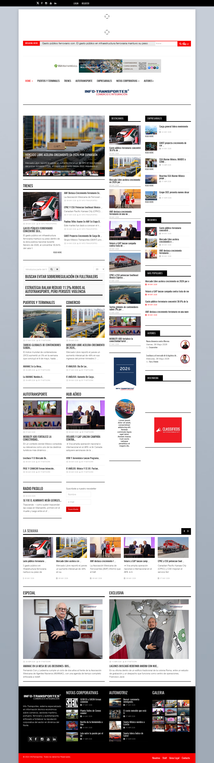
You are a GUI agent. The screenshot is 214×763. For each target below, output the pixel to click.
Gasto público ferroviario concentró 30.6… (38, 230)
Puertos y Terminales (48, 81)
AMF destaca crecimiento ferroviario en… (82, 193)
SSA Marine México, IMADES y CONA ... (172, 160)
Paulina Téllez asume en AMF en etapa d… (82, 222)
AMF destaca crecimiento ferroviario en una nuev (166, 312)
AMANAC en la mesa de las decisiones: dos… (46, 666)
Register (85, 4)
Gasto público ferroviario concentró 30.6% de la (166, 302)
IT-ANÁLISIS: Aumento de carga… (80, 377)
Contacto (186, 758)
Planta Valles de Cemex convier (90, 712)
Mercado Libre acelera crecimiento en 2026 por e (167, 281)
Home (29, 81)
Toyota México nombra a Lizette (134, 723)
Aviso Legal (174, 758)
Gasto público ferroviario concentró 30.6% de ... (125, 149)
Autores (149, 81)
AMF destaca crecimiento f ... (104, 561)
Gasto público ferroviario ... (35, 561)
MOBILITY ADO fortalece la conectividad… (37, 438)
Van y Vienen (153, 362)
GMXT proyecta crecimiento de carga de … (83, 236)
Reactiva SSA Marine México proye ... (172, 177)
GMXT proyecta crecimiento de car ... (172, 144)
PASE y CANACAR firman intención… (39, 469)
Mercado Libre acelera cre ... (69, 561)
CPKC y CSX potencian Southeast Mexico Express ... (123, 276)
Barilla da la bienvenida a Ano (91, 723)
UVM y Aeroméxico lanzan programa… (83, 458)
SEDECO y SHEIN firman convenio (90, 700)
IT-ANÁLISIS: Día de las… (77, 366)
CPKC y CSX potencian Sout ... (172, 561)
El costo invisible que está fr (134, 712)
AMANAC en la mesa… (32, 366)
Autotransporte (83, 81)
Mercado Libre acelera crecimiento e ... (169, 240)
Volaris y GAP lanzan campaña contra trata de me (167, 291)
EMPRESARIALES (104, 81)
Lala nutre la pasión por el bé (91, 734)
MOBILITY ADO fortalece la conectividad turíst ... (121, 340)
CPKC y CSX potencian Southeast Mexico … (83, 207)
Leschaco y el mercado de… (35, 458)
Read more (57, 253)
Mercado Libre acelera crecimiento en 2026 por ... (124, 181)
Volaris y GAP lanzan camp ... (137, 561)
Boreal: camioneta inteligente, (131, 700)
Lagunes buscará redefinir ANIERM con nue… (133, 666)
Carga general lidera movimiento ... (173, 127)
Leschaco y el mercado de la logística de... (162, 356)
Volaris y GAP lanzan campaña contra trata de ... (122, 244)
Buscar (184, 43)
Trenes (67, 81)
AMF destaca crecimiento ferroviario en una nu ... (120, 213)
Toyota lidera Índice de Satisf (133, 734)
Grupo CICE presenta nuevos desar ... (174, 193)
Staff (164, 758)
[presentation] (184, 531)
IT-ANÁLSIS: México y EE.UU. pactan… (82, 469)
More (102, 173)
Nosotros (156, 758)
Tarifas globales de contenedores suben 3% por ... (123, 308)
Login (76, 4)
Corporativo (153, 348)
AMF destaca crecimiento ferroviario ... (170, 252)
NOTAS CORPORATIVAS (127, 81)
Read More (149, 137)
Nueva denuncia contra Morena (157, 341)
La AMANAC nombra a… (33, 377)
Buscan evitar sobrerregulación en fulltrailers (61, 277)
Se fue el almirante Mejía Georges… (42, 500)
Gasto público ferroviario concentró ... (170, 229)
